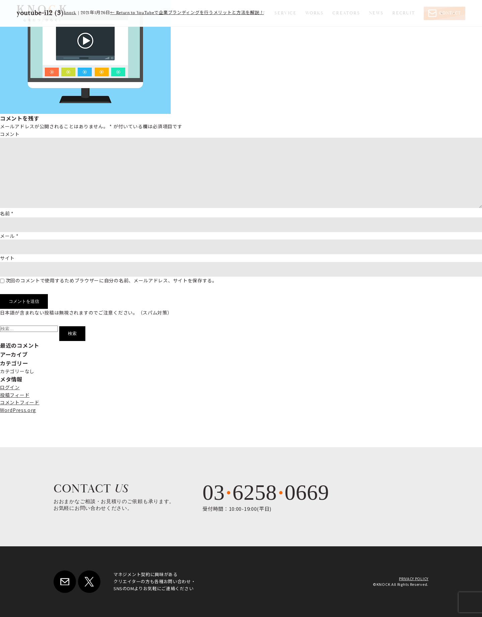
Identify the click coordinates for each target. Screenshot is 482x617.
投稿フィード (14, 395)
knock (70, 13)
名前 (7, 213)
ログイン (10, 387)
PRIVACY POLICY (413, 578)
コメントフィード (19, 402)
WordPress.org (18, 410)
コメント (10, 134)
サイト (7, 258)
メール (9, 235)
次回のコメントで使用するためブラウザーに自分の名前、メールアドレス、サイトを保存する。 (111, 280)
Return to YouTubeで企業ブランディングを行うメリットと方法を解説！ (187, 13)
